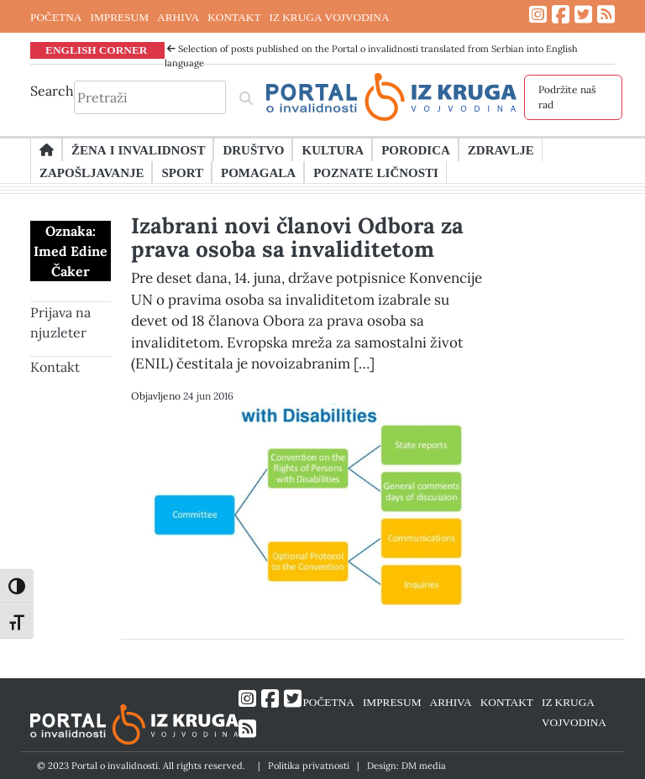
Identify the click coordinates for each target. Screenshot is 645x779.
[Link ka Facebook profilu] (560, 15)
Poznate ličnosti (375, 172)
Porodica (415, 149)
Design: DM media (406, 765)
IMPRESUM (119, 16)
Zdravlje (501, 149)
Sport (181, 172)
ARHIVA (178, 16)
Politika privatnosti (308, 765)
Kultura (333, 149)
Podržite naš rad (567, 97)
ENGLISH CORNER (96, 49)
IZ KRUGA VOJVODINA (330, 16)
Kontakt (55, 366)
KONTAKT (233, 16)
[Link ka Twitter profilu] (583, 15)
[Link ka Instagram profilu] (538, 15)
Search (52, 90)
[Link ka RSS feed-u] (606, 15)
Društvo (253, 149)
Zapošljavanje (91, 172)
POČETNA (55, 16)
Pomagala (258, 172)
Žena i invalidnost (138, 149)
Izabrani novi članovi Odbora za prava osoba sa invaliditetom (297, 237)
